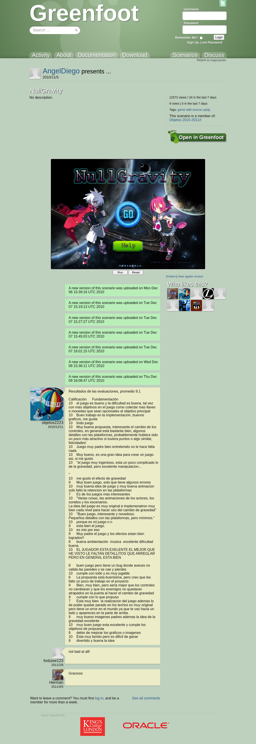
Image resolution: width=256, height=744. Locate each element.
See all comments (146, 698)
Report (201, 60)
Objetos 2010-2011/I (185, 120)
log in (99, 698)
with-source (194, 109)
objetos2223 (52, 422)
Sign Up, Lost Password (204, 42)
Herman (56, 682)
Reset (136, 272)
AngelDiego (61, 71)
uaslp (206, 109)
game (181, 109)
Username (191, 9)
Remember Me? (186, 37)
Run (120, 272)
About (44, 715)
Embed (170, 276)
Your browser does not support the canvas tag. (128, 214)
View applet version (190, 276)
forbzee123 (53, 661)
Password (191, 23)
